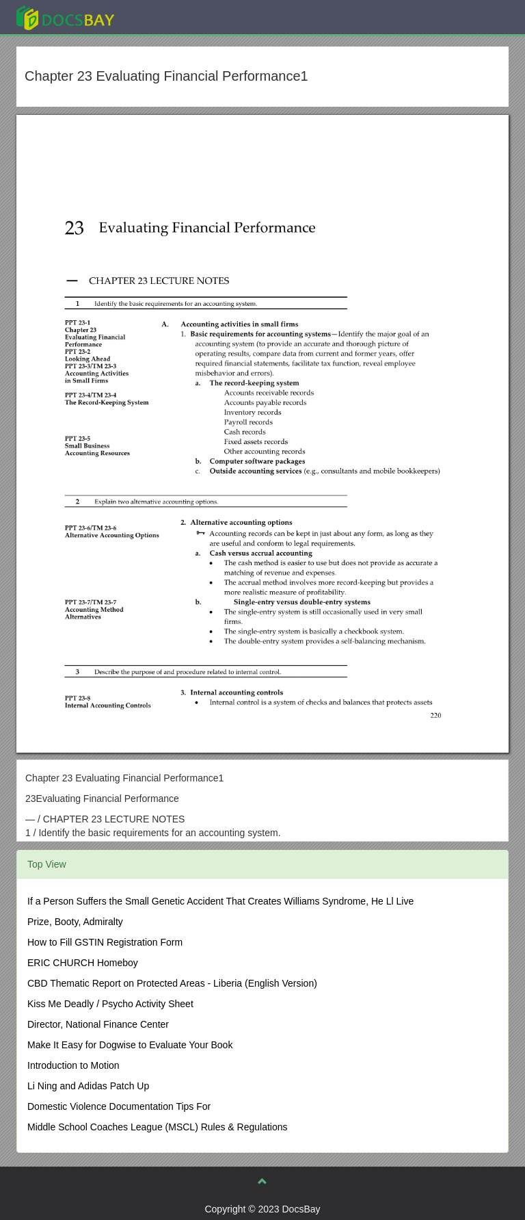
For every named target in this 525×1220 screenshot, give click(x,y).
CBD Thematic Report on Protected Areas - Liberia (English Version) (172, 983)
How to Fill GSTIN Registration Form (105, 942)
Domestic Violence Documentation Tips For (119, 1106)
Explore (168, 17)
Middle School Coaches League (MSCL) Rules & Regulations (157, 1126)
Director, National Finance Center (98, 1024)
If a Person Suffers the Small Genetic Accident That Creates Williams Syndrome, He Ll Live (220, 901)
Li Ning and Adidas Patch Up (88, 1085)
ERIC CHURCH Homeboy (82, 962)
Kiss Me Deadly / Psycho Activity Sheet (110, 1003)
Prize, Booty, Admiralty (75, 921)
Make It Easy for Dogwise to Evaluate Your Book (129, 1044)
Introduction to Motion (73, 1065)
